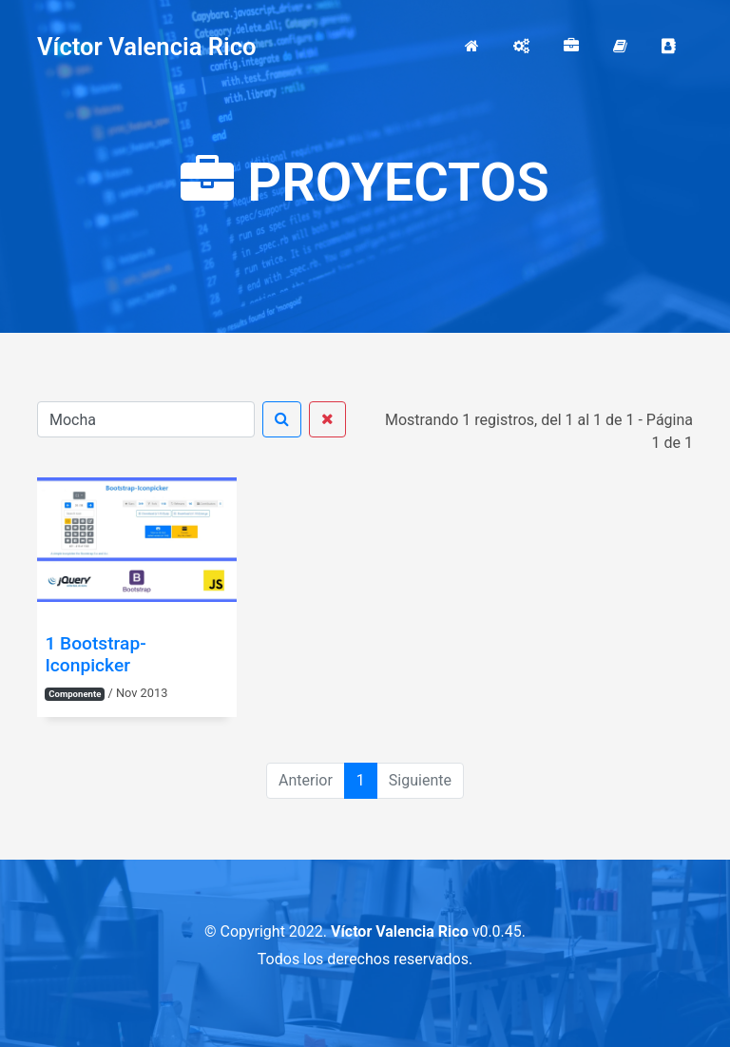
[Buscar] (146, 419)
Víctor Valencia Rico (147, 46)
